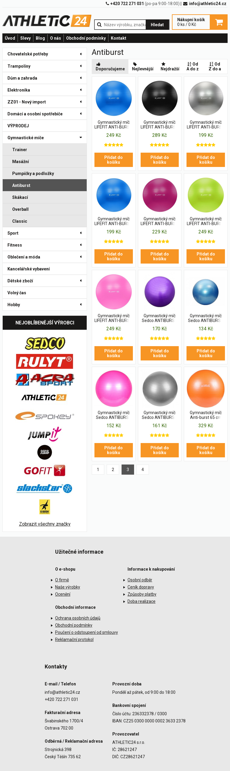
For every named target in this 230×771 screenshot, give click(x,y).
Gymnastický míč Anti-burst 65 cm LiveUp (206, 415)
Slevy (25, 38)
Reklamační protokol (74, 639)
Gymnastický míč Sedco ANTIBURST (159, 318)
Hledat (157, 24)
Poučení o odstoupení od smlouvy (86, 632)
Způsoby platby (142, 594)
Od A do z (193, 66)
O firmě (62, 580)
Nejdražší (170, 66)
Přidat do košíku (113, 160)
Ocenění (62, 594)
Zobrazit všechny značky (45, 524)
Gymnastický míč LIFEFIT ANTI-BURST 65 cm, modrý (113, 125)
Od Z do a (215, 66)
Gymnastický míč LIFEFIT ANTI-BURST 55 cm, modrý (113, 221)
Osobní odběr (140, 580)
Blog (40, 38)
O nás (55, 38)
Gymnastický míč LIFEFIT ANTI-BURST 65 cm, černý (160, 125)
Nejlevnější (142, 66)
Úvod (10, 38)
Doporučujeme (110, 66)
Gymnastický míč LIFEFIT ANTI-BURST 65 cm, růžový (113, 318)
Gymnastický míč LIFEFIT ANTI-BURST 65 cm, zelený (206, 221)
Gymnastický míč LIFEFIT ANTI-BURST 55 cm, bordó (160, 221)
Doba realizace (142, 601)
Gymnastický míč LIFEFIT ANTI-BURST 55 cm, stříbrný (206, 125)
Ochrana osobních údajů (77, 618)
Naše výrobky (67, 587)
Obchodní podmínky (86, 38)
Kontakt (118, 38)
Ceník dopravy (141, 587)
